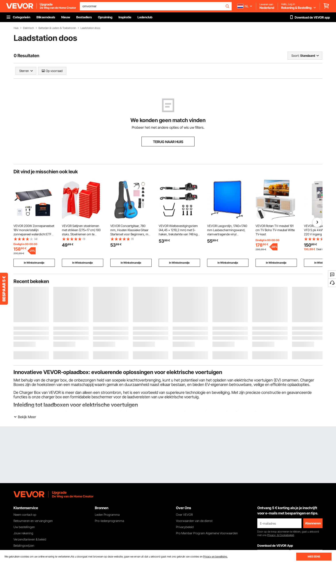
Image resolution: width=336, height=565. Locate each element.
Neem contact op (24, 514)
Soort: (295, 55)
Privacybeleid (185, 527)
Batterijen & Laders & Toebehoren (57, 28)
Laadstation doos (90, 28)
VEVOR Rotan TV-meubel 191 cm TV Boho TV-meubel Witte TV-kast (275, 230)
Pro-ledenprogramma (109, 521)
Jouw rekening (23, 533)
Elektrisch (28, 28)
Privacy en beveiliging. (215, 556)
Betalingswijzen (23, 545)
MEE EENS (314, 556)
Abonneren (313, 523)
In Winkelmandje (34, 262)
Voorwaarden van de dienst (194, 521)
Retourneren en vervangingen (33, 521)
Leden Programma (107, 514)
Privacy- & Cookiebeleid (280, 535)
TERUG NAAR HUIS (168, 142)
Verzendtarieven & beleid (29, 539)
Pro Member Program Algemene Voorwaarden (207, 533)
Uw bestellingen (24, 527)
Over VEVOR (184, 514)
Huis (16, 28)
